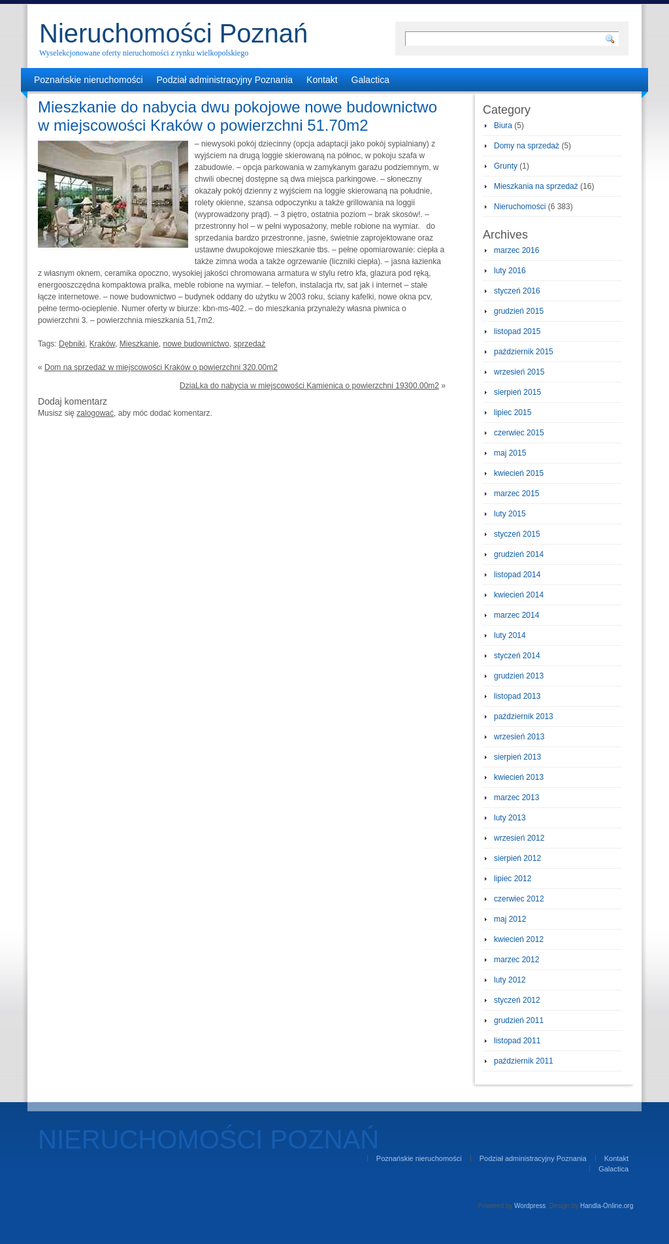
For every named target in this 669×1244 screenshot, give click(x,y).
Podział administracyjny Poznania (225, 80)
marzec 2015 (516, 493)
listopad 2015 (517, 331)
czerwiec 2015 (519, 432)
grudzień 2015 (519, 311)
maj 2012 (510, 919)
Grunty (505, 166)
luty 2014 (510, 635)
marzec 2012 (516, 959)
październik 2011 (523, 1061)
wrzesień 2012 (519, 838)
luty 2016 (510, 270)
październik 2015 (523, 351)
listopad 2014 (517, 574)
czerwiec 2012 (519, 898)
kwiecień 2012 (519, 939)
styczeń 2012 (517, 1000)
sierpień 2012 (517, 858)
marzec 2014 (516, 615)
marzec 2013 (516, 797)
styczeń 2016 (517, 290)
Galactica (370, 80)
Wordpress (530, 1205)
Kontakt (321, 80)
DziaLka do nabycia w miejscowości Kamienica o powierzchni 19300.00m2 (309, 385)
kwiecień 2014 (519, 594)
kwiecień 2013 (519, 777)
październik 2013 (523, 716)
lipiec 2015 (512, 412)
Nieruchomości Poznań (173, 33)
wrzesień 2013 (519, 736)
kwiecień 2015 (519, 473)
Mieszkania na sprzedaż (536, 186)
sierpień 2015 (517, 392)
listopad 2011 (517, 1040)
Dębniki (72, 343)
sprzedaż (250, 343)
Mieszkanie (139, 343)
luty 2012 (510, 979)
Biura (503, 125)
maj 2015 (510, 453)
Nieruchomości (520, 206)
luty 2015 (510, 513)
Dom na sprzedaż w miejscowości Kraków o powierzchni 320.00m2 (161, 367)
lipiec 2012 (512, 878)
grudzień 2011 (519, 1020)
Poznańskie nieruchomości (88, 80)
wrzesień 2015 (519, 372)
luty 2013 (510, 817)
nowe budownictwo (196, 343)
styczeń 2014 (517, 655)
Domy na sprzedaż (526, 145)
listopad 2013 (517, 696)
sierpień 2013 (517, 757)
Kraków (102, 343)
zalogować (95, 413)
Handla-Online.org (606, 1205)
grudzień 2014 (519, 554)
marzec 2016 (516, 250)
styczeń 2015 (517, 534)
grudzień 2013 (519, 676)
